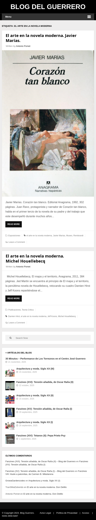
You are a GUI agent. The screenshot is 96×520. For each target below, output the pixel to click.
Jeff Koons (52, 316)
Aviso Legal (45, 513)
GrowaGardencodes (15, 480)
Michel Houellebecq (67, 316)
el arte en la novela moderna (39, 235)
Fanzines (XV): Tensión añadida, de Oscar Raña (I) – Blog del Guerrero (39, 471)
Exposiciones (14, 235)
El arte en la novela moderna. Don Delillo (47, 487)
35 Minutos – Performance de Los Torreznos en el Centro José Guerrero (45, 358)
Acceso (85, 513)
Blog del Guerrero (47, 6)
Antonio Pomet (23, 46)
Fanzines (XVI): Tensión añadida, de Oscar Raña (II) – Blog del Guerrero (40, 461)
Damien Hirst (14, 316)
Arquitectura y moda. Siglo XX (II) (34, 395)
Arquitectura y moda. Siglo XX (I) (34, 422)
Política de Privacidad (66, 513)
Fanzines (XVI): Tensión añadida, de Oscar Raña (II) (44, 382)
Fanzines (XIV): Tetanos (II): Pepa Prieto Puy (40, 435)
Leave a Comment (17, 242)
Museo (69, 235)
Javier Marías (59, 235)
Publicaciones (14, 310)
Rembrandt (78, 235)
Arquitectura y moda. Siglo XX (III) (35, 368)
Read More (14, 225)
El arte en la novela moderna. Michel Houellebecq (35, 258)
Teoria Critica (28, 310)
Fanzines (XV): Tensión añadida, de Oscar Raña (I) (44, 408)
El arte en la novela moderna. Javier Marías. (41, 38)
